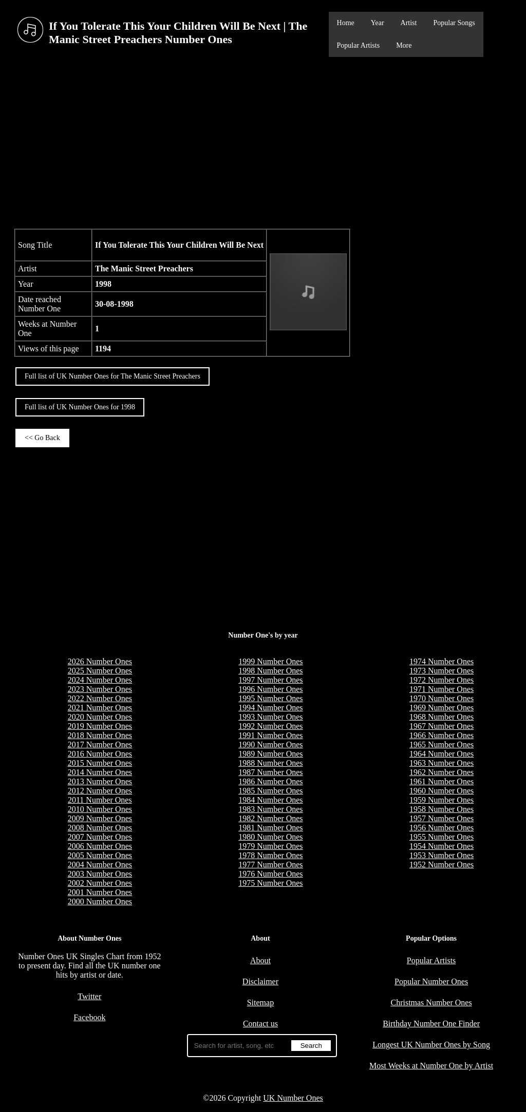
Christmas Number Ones (431, 1002)
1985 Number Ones (270, 790)
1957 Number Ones (441, 818)
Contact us (260, 1023)
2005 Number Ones (100, 855)
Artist (409, 23)
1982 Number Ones (270, 818)
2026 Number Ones (100, 661)
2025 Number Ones (100, 670)
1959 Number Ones (441, 800)
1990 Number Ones (270, 744)
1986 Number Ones (270, 781)
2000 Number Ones (100, 901)
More (403, 45)
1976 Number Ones (270, 873)
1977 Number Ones (270, 864)
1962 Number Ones (441, 772)
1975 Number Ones (270, 883)
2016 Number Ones (100, 753)
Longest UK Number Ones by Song (431, 1044)
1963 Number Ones (441, 763)
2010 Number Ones (100, 809)
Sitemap (260, 1002)
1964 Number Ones (441, 753)
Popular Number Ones (431, 981)
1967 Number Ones (441, 726)
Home (345, 23)
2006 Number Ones (100, 846)
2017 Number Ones (100, 744)
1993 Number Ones (270, 716)
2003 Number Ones (100, 873)
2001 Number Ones (100, 892)
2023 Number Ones (100, 689)
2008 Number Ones (100, 827)
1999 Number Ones (270, 661)
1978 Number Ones (270, 855)
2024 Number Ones (100, 680)
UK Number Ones (293, 1098)
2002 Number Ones (100, 883)
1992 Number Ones (270, 726)
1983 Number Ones (270, 809)
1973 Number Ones (441, 670)
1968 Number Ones (441, 716)
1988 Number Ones (270, 763)
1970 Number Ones (441, 698)
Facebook (89, 1017)
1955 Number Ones (441, 836)
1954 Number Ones (441, 846)
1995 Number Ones (270, 698)
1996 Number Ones (270, 689)
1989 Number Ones (270, 753)
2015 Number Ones (100, 763)
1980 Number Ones (270, 836)
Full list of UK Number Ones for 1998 (80, 407)
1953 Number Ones (441, 855)
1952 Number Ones (441, 864)
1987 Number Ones (270, 772)
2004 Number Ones (100, 864)
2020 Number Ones (100, 716)
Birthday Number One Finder (431, 1023)
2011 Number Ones (100, 800)
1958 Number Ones (441, 809)
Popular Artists (358, 45)
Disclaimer (260, 981)
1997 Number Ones (270, 680)
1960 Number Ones (441, 790)
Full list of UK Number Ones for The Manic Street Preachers (112, 376)
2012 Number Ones (100, 790)
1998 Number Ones (270, 670)
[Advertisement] (263, 141)
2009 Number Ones (100, 818)
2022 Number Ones (100, 698)
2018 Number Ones (100, 735)
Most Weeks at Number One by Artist (431, 1065)
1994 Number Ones (270, 707)
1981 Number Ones (270, 827)
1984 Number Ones (270, 800)
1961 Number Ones (441, 781)
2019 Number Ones (100, 726)
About (260, 960)
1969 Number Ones (441, 707)
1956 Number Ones (441, 827)
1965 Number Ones (441, 744)
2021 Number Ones (100, 707)
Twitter (89, 996)
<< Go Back (42, 438)
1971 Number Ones (441, 689)
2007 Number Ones (100, 836)
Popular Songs (454, 23)
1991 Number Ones (270, 735)
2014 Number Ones (100, 772)
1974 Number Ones (441, 661)
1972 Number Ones (441, 680)
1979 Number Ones (270, 846)
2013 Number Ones (100, 781)
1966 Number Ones (441, 735)
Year (377, 23)
